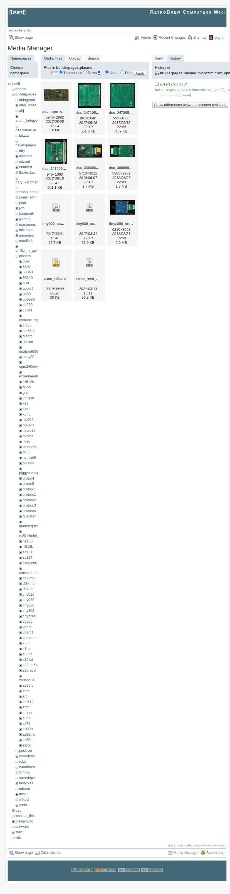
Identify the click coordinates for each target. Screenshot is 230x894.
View (159, 58)
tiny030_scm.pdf (90, 224)
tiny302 (28, 610)
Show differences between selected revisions (190, 105)
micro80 (29, 430)
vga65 (27, 621)
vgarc (27, 627)
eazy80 (28, 357)
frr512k (28, 382)
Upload (75, 58)
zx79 (26, 723)
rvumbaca (27, 767)
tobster (24, 789)
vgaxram (29, 638)
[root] (16, 83)
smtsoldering (29, 573)
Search (93, 58)
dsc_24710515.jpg (91, 112)
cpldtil (27, 310)
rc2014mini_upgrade (35, 536)
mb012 (28, 419)
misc (26, 441)
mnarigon (26, 235)
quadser (29, 516)
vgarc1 (28, 632)
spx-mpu (29, 578)
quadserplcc (29, 526)
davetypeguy (26, 145)
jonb (22, 203)
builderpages (25, 94)
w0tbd (24, 799)
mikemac (26, 230)
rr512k (28, 546)
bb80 (27, 294)
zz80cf (28, 729)
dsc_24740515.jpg (57, 168)
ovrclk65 (29, 458)
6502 (27, 267)
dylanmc (25, 156)
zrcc (26, 707)
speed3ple (27, 778)
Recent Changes (172, 37)
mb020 (28, 425)
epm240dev (28, 366)
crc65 (27, 325)
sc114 (27, 557)
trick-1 (24, 794)
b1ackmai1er (26, 130)
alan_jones (27, 105)
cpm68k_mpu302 (33, 320)
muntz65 (29, 447)
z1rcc (27, 649)
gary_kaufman (27, 182)
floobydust (27, 172)
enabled (25, 167)
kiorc (26, 409)
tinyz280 (29, 616)
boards (20, 89)
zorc (26, 691)
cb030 (27, 305)
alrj (21, 111)
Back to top (215, 853)
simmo (24, 772)
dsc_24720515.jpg (124, 112)
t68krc (27, 589)
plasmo (25, 256)
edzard (24, 161)
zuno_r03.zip (55, 279)
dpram (28, 342)
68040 (28, 272)
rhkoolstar (27, 756)
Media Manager (186, 853)
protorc (28, 489)
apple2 (28, 288)
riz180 (27, 541)
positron (25, 750)
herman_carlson (28, 192)
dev (18, 810)
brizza (24, 135)
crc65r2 (28, 331)
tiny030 (28, 600)
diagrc (27, 336)
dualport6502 (29, 351)
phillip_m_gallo (27, 250)
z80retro (29, 670)
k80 (25, 403)
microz (28, 436)
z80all (27, 654)
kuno (26, 414)
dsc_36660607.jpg (91, 168)
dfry (22, 151)
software (22, 826)
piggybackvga (30, 473)
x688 (26, 643)
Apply (140, 73)
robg (22, 761)
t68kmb (28, 583)
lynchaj (24, 219)
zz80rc (28, 740)
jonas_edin (27, 197)
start (18, 12)
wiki (18, 837)
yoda (23, 805)
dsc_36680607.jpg (124, 168)
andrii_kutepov (27, 120)
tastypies (26, 783)
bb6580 (28, 299)
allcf (26, 283)
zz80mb (29, 734)
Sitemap (200, 37)
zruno (27, 713)
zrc (25, 696)
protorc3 (29, 505)
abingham (27, 100)
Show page (24, 37)
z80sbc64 (27, 680)
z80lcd (28, 659)
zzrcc (27, 745)
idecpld (28, 398)
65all (26, 261)
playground (24, 821)
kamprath (26, 214)
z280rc (28, 685)
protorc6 (29, 511)
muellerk (26, 241)
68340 (28, 278)
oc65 (26, 452)
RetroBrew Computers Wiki (188, 12)
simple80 (30, 563)
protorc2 (29, 500)
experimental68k (32, 376)
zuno (26, 718)
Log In (219, 37)
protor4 (28, 478)
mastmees (27, 224)
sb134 (27, 552)
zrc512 (28, 702)
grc (25, 392)
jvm (21, 208)
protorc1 (29, 494)
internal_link (24, 816)
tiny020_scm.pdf (56, 224)
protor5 (28, 484)
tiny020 (28, 594)
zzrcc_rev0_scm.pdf (93, 279)
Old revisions (51, 853)
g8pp (27, 387)
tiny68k (28, 605)
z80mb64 (30, 665)
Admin (146, 37)
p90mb (28, 463)
